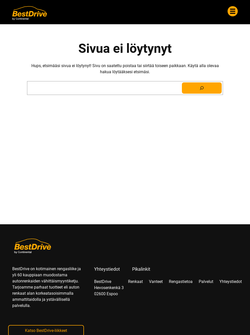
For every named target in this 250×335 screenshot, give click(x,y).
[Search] (202, 88)
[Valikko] (233, 11)
